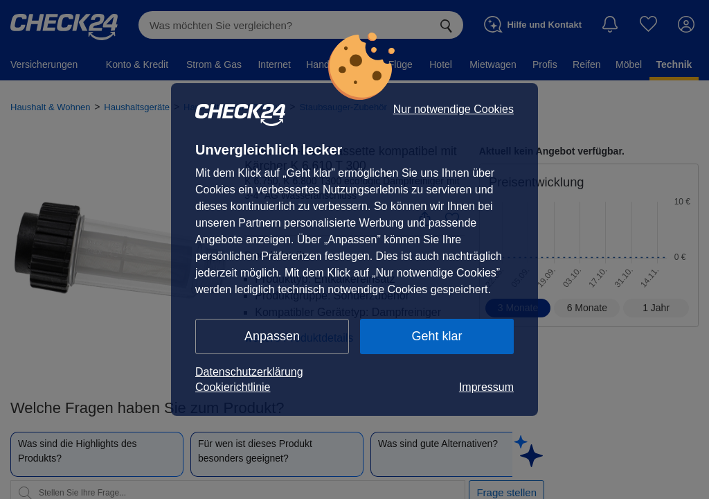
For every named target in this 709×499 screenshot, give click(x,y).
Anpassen (272, 336)
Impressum (486, 387)
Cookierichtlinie (233, 387)
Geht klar (436, 336)
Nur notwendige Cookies (453, 109)
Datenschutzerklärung (249, 372)
